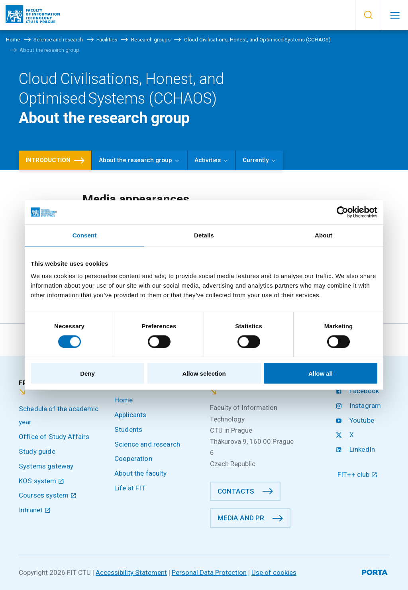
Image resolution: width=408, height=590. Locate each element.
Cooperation (133, 459)
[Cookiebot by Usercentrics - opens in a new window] (342, 212)
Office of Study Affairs (54, 437)
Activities (207, 160)
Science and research (147, 444)
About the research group (135, 160)
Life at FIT (129, 488)
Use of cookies (273, 572)
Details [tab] (204, 234)
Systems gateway (46, 466)
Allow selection (204, 373)
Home (123, 400)
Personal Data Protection (209, 572)
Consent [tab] (85, 234)
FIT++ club (357, 474)
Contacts (236, 491)
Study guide (37, 451)
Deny (87, 373)
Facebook (358, 391)
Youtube (355, 420)
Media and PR (241, 518)
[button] (368, 15)
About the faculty (140, 473)
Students (128, 429)
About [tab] (323, 234)
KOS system (41, 481)
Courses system (47, 495)
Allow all (320, 373)
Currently (256, 160)
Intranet (35, 510)
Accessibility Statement (131, 572)
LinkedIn (356, 449)
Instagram (359, 406)
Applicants (130, 415)
